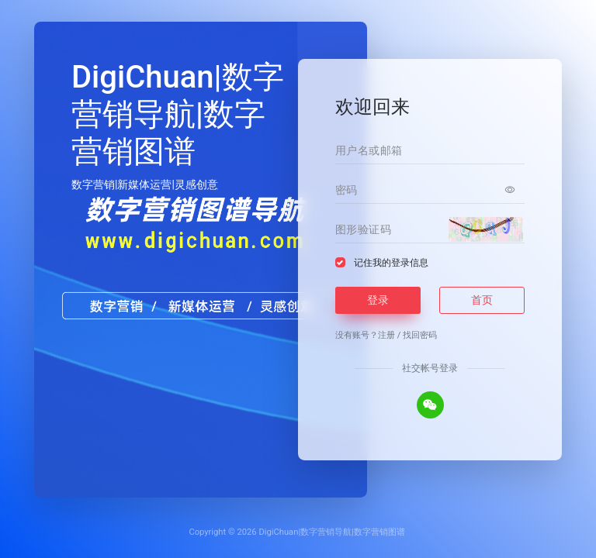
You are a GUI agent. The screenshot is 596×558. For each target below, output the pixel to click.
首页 (482, 300)
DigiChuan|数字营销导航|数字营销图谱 (331, 532)
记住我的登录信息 (391, 262)
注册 (386, 335)
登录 (378, 300)
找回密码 (420, 335)
